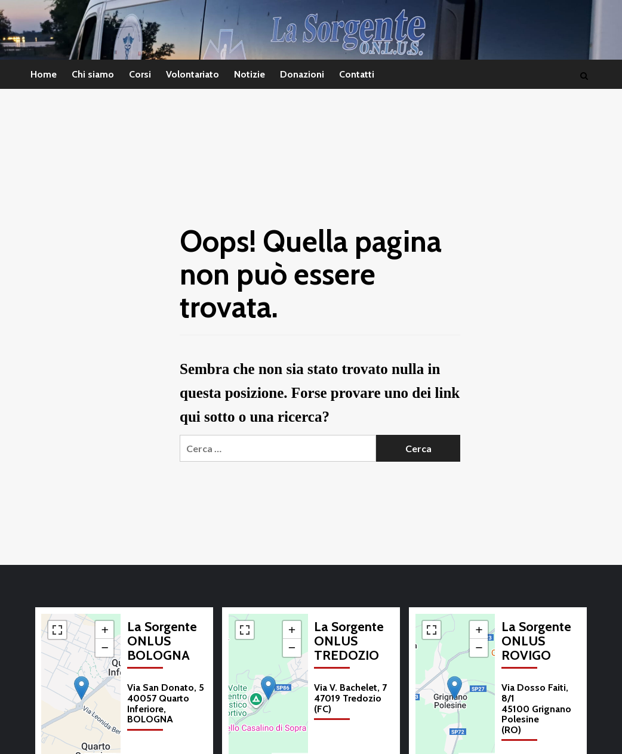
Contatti (356, 74)
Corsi (140, 74)
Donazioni (302, 74)
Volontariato (192, 74)
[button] (81, 688)
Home (43, 74)
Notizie (249, 74)
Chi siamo (93, 74)
